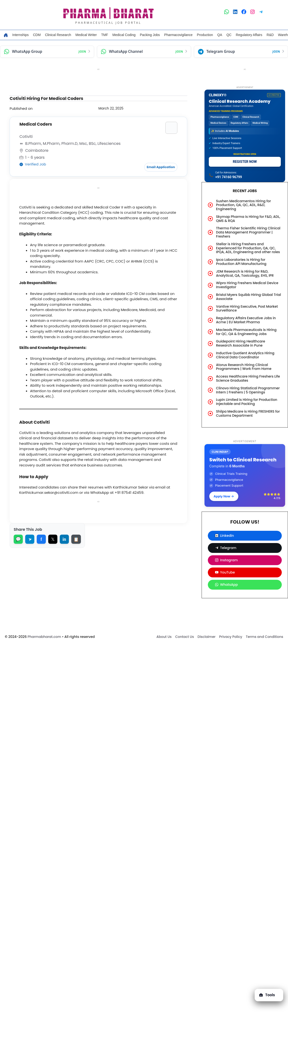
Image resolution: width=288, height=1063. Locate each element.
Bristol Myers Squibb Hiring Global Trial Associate (248, 296)
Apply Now (224, 496)
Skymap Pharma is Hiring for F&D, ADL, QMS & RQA (248, 218)
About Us (164, 636)
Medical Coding (124, 35)
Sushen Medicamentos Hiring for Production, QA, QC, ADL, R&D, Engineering (243, 205)
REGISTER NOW (245, 162)
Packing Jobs (150, 35)
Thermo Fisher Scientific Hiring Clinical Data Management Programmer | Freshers (248, 232)
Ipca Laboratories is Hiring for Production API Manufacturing (241, 261)
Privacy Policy (230, 636)
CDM (37, 35)
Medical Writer (86, 35)
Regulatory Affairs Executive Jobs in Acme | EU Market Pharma (246, 320)
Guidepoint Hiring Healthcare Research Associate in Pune (240, 343)
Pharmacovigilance (178, 35)
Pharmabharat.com (44, 636)
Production (205, 35)
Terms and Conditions (264, 636)
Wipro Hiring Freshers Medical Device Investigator (247, 285)
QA (219, 35)
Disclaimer (207, 636)
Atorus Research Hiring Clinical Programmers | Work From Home (243, 366)
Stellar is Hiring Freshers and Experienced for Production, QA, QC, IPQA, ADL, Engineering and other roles (248, 248)
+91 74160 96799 (228, 177)
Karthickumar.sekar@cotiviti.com (48, 491)
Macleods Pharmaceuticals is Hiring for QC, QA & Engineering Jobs (246, 331)
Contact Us (184, 636)
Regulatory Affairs (249, 35)
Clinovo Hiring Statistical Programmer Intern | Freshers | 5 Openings (248, 390)
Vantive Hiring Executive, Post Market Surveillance (247, 308)
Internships (20, 35)
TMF (104, 35)
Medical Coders (35, 124)
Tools (267, 994)
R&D (270, 35)
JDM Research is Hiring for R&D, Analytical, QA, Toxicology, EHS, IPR (245, 273)
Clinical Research (58, 35)
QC (229, 35)
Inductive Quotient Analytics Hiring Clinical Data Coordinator (245, 355)
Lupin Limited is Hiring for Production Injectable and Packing (246, 401)
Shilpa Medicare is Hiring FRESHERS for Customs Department (248, 413)
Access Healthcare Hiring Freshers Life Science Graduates (248, 378)
